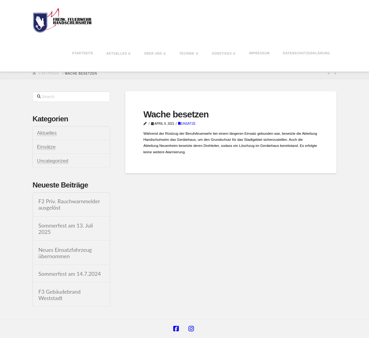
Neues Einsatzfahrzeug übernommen (65, 253)
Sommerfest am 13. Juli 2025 (65, 228)
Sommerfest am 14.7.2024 (69, 274)
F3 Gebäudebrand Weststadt (59, 295)
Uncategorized (52, 161)
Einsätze (187, 123)
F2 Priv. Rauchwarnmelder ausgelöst (69, 204)
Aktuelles (47, 133)
